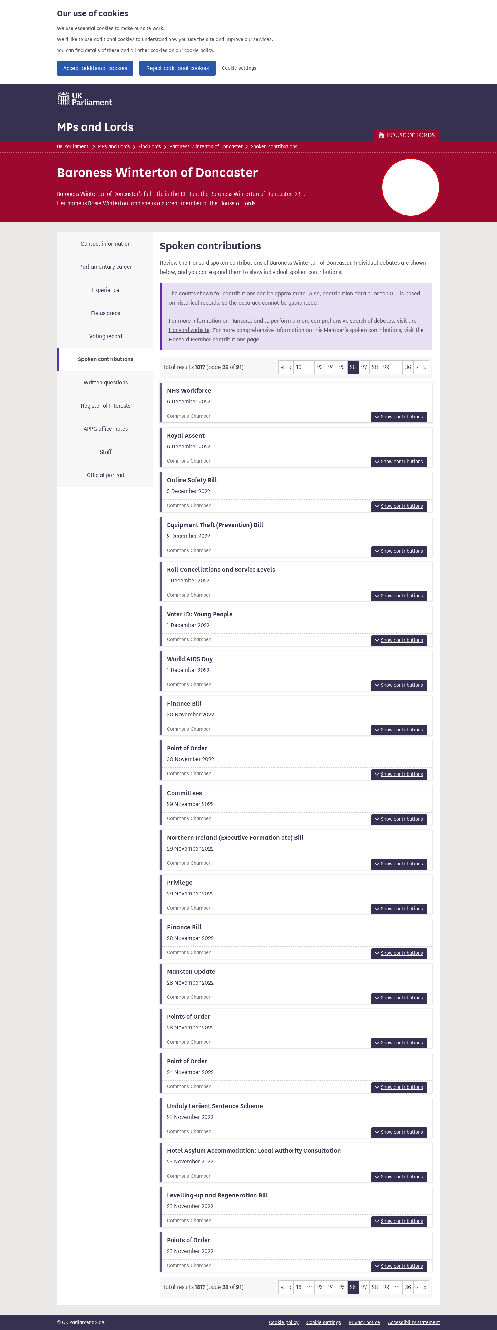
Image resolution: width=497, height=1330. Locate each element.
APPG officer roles (106, 429)
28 (375, 367)
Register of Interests (105, 405)
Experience (105, 290)
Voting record (105, 336)
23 (320, 367)
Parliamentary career (105, 267)
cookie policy (198, 51)
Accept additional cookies (95, 68)
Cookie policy (284, 1323)
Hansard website (189, 330)
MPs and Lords (95, 127)
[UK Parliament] (85, 98)
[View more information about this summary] (296, 402)
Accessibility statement (414, 1323)
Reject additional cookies (177, 68)
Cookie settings (239, 68)
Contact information (106, 243)
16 (298, 367)
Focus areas (105, 313)
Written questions (106, 382)
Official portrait (106, 475)
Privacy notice (364, 1323)
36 (408, 367)
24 (331, 367)
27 (364, 367)
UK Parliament (72, 147)
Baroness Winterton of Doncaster (206, 147)
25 (342, 367)
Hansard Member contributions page (214, 339)
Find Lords (149, 147)
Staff (105, 452)
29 (386, 367)
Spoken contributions (105, 359)
